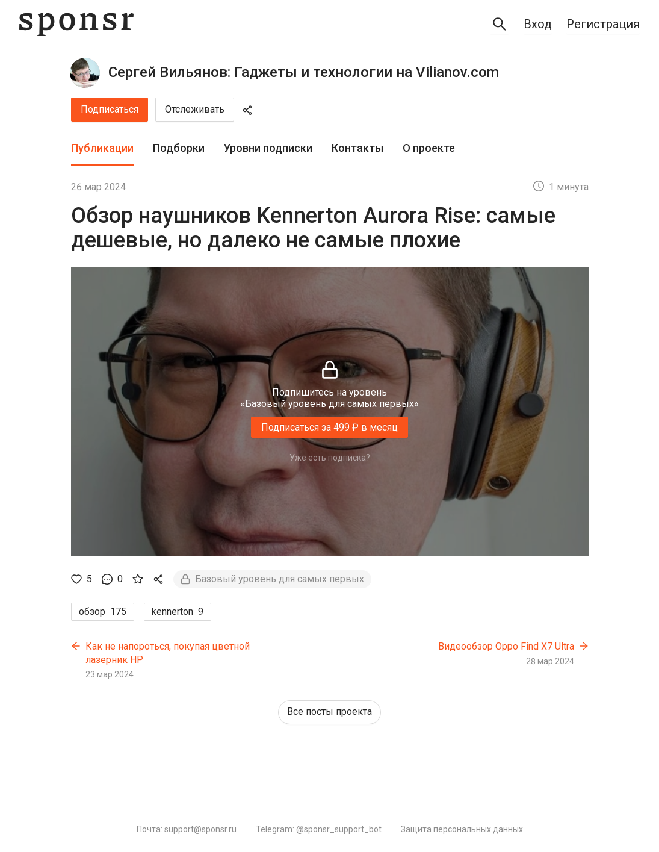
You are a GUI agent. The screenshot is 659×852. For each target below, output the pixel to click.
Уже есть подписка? (329, 457)
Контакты (357, 147)
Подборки (179, 147)
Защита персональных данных (462, 829)
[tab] (102, 148)
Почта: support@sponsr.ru (187, 829)
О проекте (429, 147)
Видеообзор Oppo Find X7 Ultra (506, 646)
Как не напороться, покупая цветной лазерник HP (167, 653)
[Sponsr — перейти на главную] (76, 24)
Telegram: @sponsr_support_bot (319, 829)
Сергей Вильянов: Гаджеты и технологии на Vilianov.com (303, 72)
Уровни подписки (268, 147)
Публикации (102, 147)
